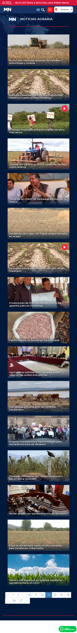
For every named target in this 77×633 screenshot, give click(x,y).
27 (21, 600)
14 (55, 594)
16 (68, 594)
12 (42, 594)
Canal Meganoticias (67, 629)
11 (36, 594)
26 (14, 600)
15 (61, 594)
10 (29, 594)
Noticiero (50, 10)
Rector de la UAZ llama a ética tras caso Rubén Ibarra (39, 2)
